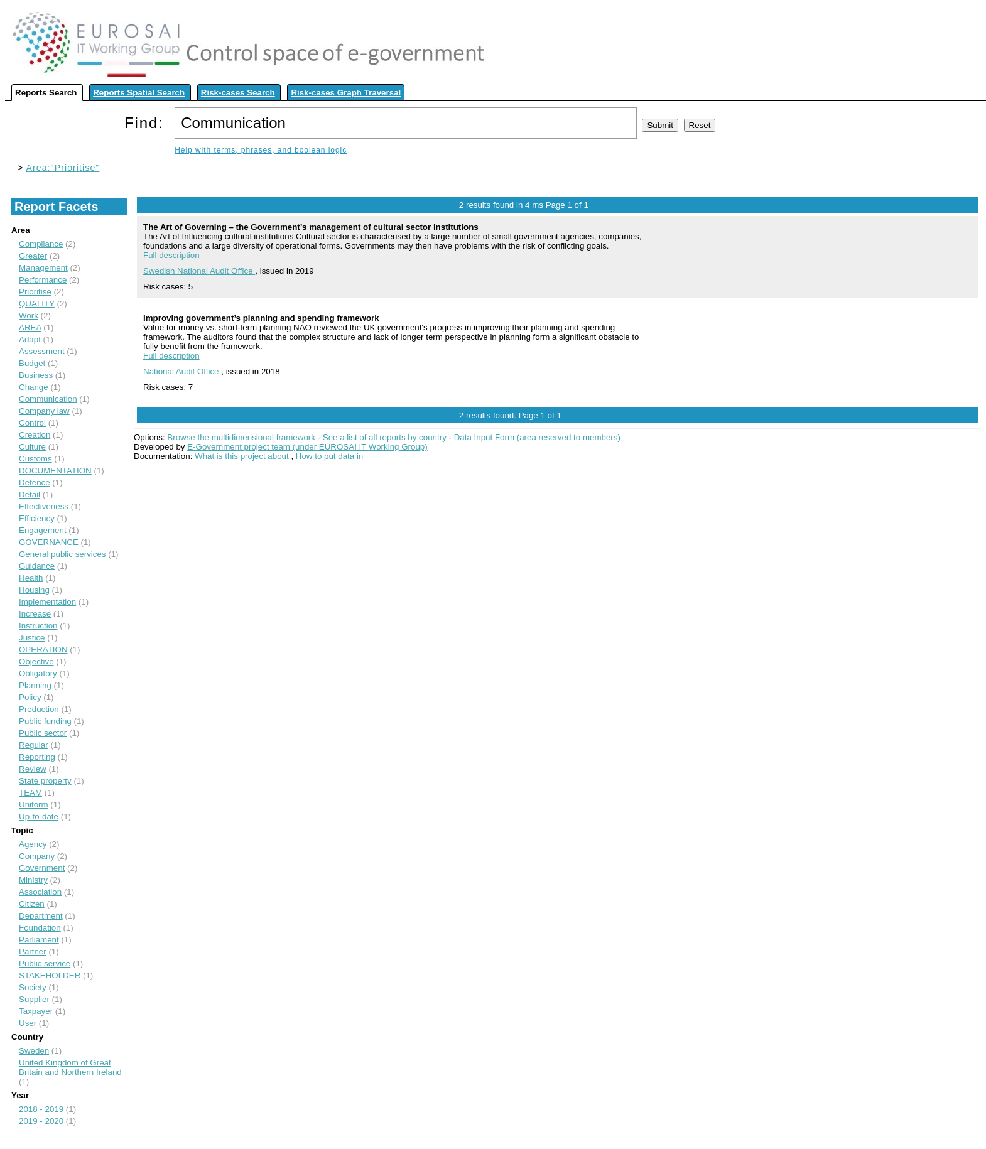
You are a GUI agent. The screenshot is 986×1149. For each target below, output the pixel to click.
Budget (32, 363)
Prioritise (35, 291)
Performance (43, 279)
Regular (33, 745)
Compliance (41, 244)
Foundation (40, 927)
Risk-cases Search (238, 92)
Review (32, 769)
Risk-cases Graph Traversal (346, 92)
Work (28, 315)
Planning (35, 685)
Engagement (43, 530)
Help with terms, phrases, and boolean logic (261, 150)
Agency (32, 844)
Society (32, 987)
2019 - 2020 (41, 1121)
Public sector (43, 733)
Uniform (33, 804)
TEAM (30, 792)
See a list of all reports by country (385, 437)
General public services (62, 554)
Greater (33, 256)
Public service (44, 963)
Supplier (34, 999)
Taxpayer (36, 1011)
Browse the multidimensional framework (241, 437)
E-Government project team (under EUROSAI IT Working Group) (307, 446)
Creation (34, 435)
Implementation (47, 602)
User (27, 1023)
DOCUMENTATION (55, 470)
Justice (32, 637)
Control (32, 423)
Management (43, 267)
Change (33, 387)
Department (41, 915)
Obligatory (38, 673)
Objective (36, 661)
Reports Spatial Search (139, 92)
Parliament (39, 939)
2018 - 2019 (41, 1109)
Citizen (32, 904)
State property (45, 780)
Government (42, 868)
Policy (30, 697)
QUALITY (37, 303)
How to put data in (329, 456)
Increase (35, 613)
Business (36, 375)
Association (40, 892)
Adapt (30, 339)
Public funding (45, 721)
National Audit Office (182, 371)
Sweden (34, 1050)
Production (39, 709)
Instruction (38, 625)
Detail (29, 494)
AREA (30, 327)
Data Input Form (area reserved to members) (537, 437)
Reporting (37, 757)
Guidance (37, 566)
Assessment (42, 351)
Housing (34, 590)
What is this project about (242, 456)
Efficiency (37, 518)
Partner (32, 951)
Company (37, 856)
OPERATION (43, 649)
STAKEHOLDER (49, 975)
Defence (34, 482)
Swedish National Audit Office (199, 271)
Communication (48, 399)
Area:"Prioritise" (63, 168)
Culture (32, 446)
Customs (35, 458)
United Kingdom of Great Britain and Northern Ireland (70, 1067)
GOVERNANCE (49, 542)
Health (31, 578)
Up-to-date (38, 816)
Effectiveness (43, 506)
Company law (44, 411)
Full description (171, 255)
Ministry (33, 880)
